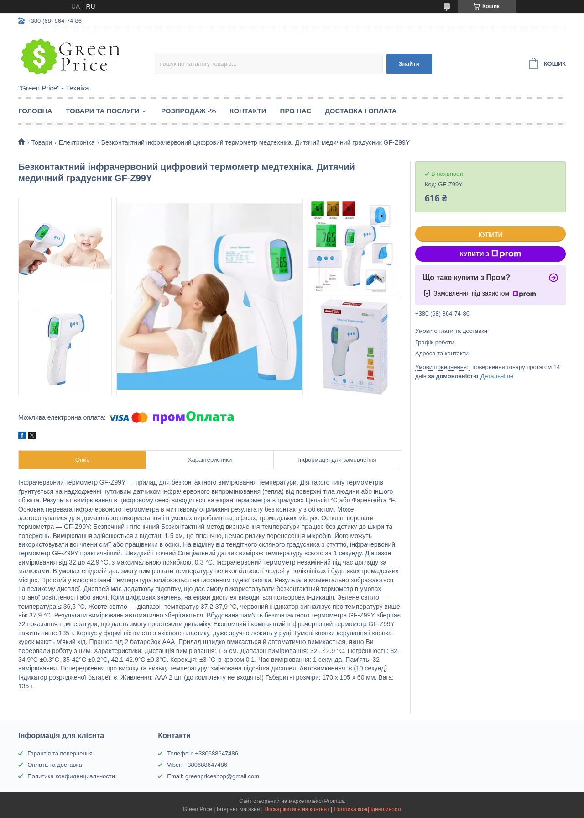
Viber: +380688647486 (197, 764)
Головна (35, 110)
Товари (41, 142)
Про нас (296, 110)
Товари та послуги (103, 110)
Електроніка (77, 142)
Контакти (247, 110)
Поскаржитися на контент (296, 809)
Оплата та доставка (54, 764)
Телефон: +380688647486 (202, 753)
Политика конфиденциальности (71, 776)
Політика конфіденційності (367, 809)
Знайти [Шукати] (409, 63)
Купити (490, 234)
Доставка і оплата (360, 110)
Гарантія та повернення (60, 753)
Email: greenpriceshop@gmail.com (213, 776)
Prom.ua (334, 801)
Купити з (490, 254)
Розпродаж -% (188, 110)
